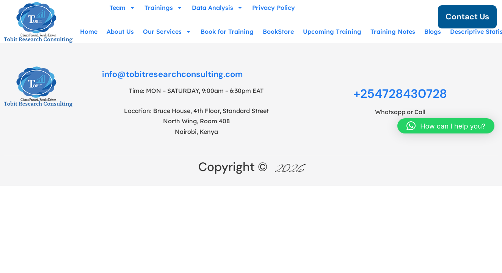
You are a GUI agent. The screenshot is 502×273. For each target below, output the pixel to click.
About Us (120, 31)
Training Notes (392, 31)
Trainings (163, 7)
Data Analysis (217, 7)
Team (122, 7)
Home (88, 31)
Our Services (167, 31)
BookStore (278, 31)
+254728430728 (400, 94)
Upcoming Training (332, 31)
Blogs (432, 31)
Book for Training (227, 31)
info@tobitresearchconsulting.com (172, 74)
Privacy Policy (273, 7)
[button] (445, 125)
